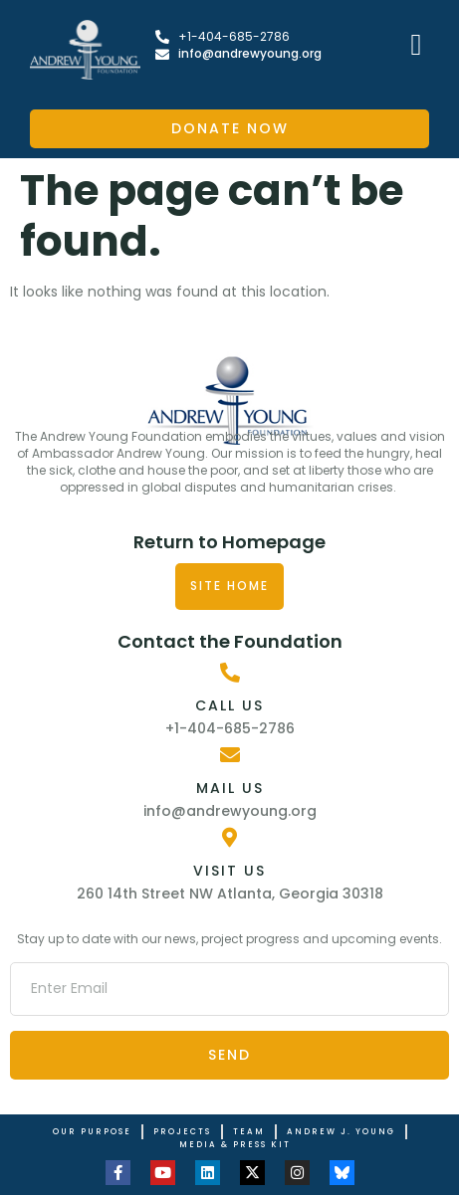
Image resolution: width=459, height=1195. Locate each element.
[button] (416, 45)
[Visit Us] (230, 838)
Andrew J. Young (341, 1131)
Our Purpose (92, 1131)
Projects (182, 1131)
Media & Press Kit (235, 1144)
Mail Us (230, 788)
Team (249, 1131)
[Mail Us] (230, 755)
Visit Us (229, 871)
